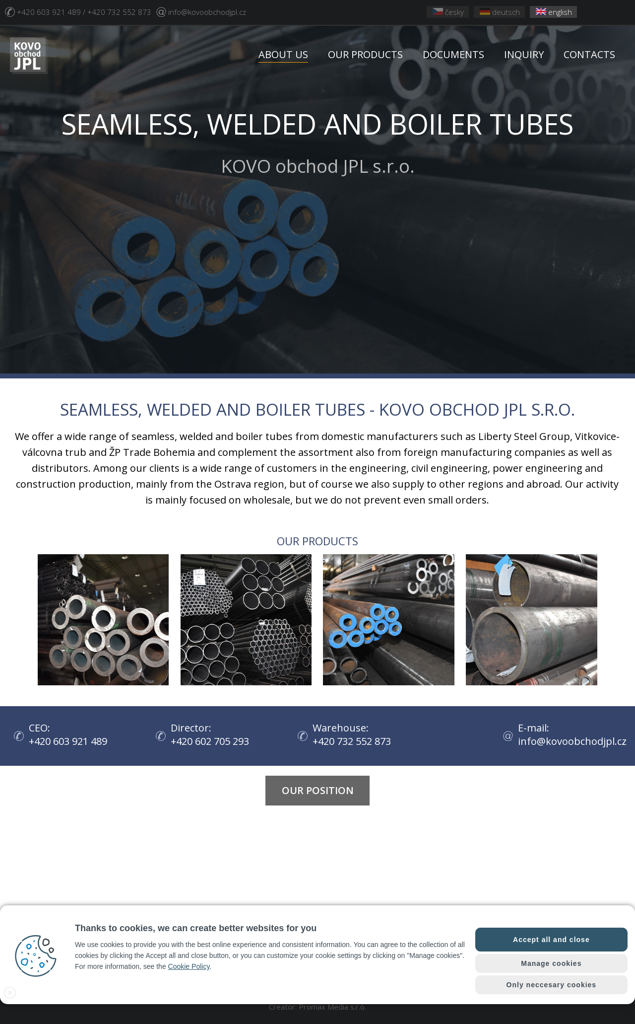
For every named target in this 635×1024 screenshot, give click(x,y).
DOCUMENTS (453, 54)
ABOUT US (283, 54)
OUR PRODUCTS (365, 54)
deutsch (500, 12)
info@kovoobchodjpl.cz (207, 12)
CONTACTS (589, 54)
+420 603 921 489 (70, 741)
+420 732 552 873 (354, 741)
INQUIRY (524, 54)
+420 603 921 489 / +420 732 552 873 (84, 12)
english (554, 12)
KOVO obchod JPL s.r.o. (317, 141)
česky (448, 12)
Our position (318, 790)
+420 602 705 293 (212, 741)
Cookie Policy (189, 966)
